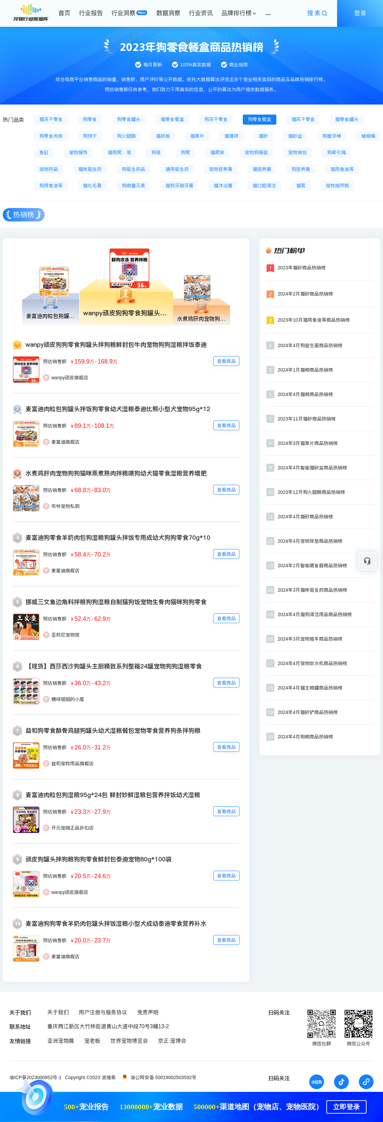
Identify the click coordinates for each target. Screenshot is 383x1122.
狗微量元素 (133, 185)
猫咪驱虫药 (90, 169)
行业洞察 (123, 13)
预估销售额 (54, 361)
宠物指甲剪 (337, 185)
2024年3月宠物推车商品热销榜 (310, 639)
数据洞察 (168, 13)
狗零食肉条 (51, 136)
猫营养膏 (262, 169)
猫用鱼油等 (342, 169)
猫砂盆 (295, 136)
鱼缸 (44, 152)
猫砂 (263, 136)
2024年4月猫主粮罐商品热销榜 (310, 687)
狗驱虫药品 (133, 169)
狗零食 (90, 119)
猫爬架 (217, 152)
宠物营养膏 (220, 169)
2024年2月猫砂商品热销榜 (305, 293)
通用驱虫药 (177, 169)
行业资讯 (201, 13)
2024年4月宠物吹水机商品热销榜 (312, 663)
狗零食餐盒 (259, 119)
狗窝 (185, 152)
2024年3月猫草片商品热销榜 (308, 443)
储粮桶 (368, 136)
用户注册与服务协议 (103, 1012)
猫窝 (301, 185)
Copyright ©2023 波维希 (90, 1077)
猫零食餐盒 (172, 119)
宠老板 (92, 1041)
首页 (64, 13)
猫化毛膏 (92, 185)
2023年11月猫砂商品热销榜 (307, 418)
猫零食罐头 (347, 119)
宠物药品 (48, 169)
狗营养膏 (300, 169)
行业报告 (91, 13)
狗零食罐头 (129, 119)
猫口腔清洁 (264, 185)
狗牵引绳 (336, 152)
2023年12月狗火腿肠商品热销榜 (311, 492)
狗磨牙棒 (331, 136)
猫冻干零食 (51, 119)
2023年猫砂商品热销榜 (302, 267)
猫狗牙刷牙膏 (179, 185)
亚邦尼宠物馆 (65, 635)
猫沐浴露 (223, 185)
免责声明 (148, 1012)
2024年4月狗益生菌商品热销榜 (310, 345)
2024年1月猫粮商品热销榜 (305, 370)
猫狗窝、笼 (119, 152)
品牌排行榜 (236, 13)
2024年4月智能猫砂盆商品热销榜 (312, 467)
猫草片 (197, 136)
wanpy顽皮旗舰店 (69, 377)
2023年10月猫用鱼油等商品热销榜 (314, 320)
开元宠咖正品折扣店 (72, 828)
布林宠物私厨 (65, 506)
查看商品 (226, 361)
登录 (360, 13)
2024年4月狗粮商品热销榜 (305, 736)
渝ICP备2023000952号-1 (35, 1077)
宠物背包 (297, 152)
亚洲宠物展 (60, 1041)
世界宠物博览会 (129, 1041)
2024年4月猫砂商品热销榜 (305, 516)
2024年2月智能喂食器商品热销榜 (312, 565)
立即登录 (346, 1107)
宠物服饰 (78, 152)
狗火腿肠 (126, 136)
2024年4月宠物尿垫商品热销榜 (310, 541)
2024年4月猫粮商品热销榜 (305, 394)
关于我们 (58, 1012)
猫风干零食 (303, 119)
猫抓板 (163, 136)
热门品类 (13, 120)
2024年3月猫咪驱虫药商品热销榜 (312, 590)
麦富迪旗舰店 (65, 442)
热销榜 (23, 214)
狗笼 (156, 152)
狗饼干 (90, 136)
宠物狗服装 (256, 152)
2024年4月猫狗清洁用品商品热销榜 (315, 614)
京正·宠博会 (172, 1041)
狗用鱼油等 (51, 185)
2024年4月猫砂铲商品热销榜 (308, 712)
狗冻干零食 (216, 119)
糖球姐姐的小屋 (67, 699)
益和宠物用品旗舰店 (72, 763)
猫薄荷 (231, 136)
